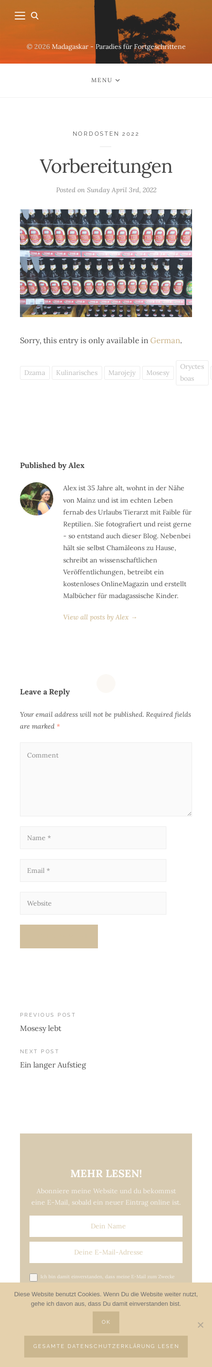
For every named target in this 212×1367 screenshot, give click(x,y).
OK (106, 1322)
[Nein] (200, 1325)
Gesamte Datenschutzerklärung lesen (106, 1346)
